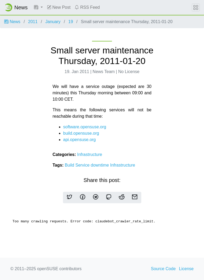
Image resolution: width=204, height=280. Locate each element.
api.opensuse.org (79, 139)
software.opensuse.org (84, 127)
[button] (38, 7)
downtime (100, 165)
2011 (33, 21)
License (186, 268)
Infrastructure (89, 154)
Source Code (163, 268)
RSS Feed (87, 7)
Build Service (78, 165)
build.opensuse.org (81, 133)
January (53, 21)
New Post (59, 7)
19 (70, 21)
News (12, 21)
